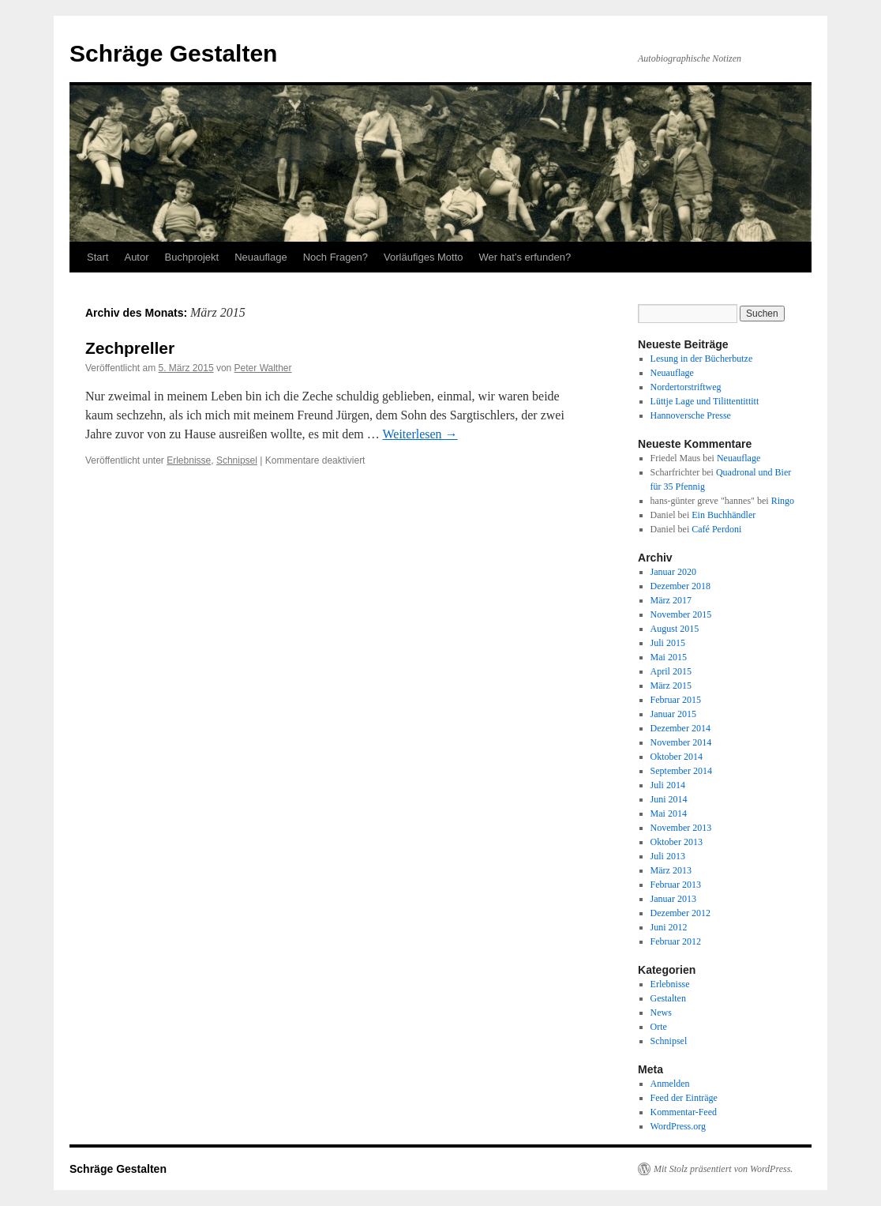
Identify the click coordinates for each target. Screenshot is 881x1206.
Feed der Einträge (684, 1097)
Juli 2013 (667, 856)
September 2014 (681, 770)
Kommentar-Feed (683, 1112)
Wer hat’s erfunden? (525, 257)
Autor (136, 257)
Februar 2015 (675, 699)
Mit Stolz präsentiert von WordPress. (723, 1168)
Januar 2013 (673, 898)
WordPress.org (678, 1126)
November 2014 (681, 742)
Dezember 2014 (680, 728)
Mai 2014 (668, 813)
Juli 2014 (667, 785)
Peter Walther (263, 368)
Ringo (782, 500)
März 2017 (671, 600)
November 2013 (681, 827)
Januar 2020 (673, 571)
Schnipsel (236, 460)
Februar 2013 (675, 884)
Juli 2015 (667, 642)
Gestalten (668, 998)
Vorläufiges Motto (423, 257)
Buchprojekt (192, 257)
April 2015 (671, 671)
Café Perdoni (716, 529)
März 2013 (671, 870)
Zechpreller (129, 348)
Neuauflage (260, 257)
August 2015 (674, 628)
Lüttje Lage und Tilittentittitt (704, 401)
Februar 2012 (675, 941)
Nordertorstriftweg (686, 387)
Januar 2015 (673, 713)
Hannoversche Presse (690, 415)
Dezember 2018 (680, 586)
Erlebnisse (189, 460)
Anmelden (670, 1083)
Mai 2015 (668, 657)
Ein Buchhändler (723, 514)
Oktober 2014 (676, 756)
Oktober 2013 (676, 841)
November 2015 (681, 614)
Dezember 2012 (680, 913)
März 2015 (671, 685)
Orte (658, 1026)
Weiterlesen (420, 434)
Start (97, 257)
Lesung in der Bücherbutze (701, 358)
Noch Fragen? (335, 257)
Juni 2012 (669, 927)
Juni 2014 (669, 799)
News (661, 1012)
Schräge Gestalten (173, 53)
